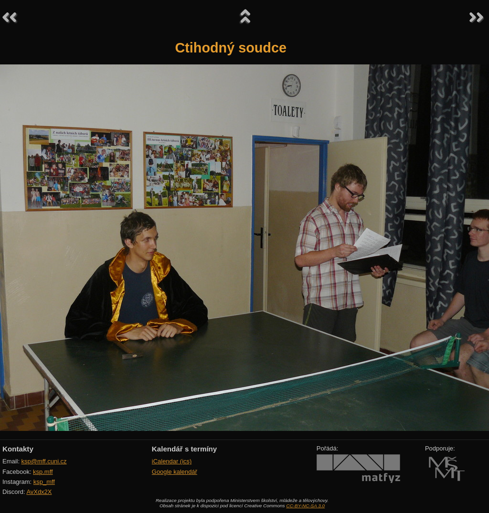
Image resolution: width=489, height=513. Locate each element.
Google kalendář (174, 471)
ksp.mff (43, 471)
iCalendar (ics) (172, 461)
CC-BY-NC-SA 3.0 (305, 505)
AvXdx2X (39, 491)
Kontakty (17, 449)
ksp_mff (44, 481)
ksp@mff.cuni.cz (44, 461)
